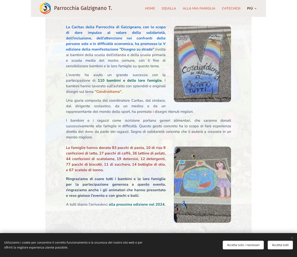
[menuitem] (145, 8)
